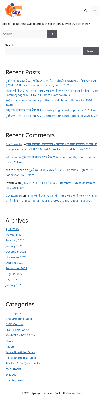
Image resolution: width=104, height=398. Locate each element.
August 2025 (14, 274)
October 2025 (14, 263)
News (9, 341)
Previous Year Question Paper (25, 363)
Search (9, 45)
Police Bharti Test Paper (21, 358)
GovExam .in (14, 144)
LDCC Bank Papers (18, 330)
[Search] (52, 34)
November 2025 (16, 257)
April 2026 (12, 229)
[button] (85, 10)
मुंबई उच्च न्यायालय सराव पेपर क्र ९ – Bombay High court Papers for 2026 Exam (52, 110)
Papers (10, 346)
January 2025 (14, 285)
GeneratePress (74, 393)
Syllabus (11, 374)
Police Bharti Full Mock (20, 352)
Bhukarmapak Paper (19, 319)
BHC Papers (13, 313)
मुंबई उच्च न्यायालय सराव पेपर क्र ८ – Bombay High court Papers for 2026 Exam (52, 116)
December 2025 (16, 251)
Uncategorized (15, 380)
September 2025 (16, 268)
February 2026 (15, 240)
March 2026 (13, 235)
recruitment (13, 369)
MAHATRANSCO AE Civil (21, 335)
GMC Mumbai (14, 324)
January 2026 (14, 246)
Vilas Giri (11, 157)
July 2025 (11, 279)
